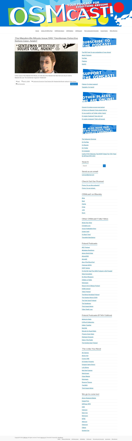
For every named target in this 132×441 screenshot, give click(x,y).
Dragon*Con (85, 401)
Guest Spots (104, 31)
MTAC (83, 419)
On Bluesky (85, 145)
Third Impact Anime (87, 306)
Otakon (84, 427)
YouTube (84, 58)
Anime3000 (85, 256)
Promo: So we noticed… (89, 188)
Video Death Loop (87, 309)
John (83, 210)
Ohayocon (85, 424)
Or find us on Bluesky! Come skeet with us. (94, 110)
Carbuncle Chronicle (38, 81)
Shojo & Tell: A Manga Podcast (91, 286)
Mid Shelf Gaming (87, 370)
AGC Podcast (86, 247)
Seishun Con (85, 430)
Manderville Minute (59, 81)
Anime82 (84, 259)
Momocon (85, 416)
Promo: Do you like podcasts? (91, 185)
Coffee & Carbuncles (88, 322)
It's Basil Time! (86, 234)
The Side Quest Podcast (89, 300)
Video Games (72, 81)
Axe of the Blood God (88, 262)
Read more (74, 84)
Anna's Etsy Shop (87, 223)
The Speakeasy (86, 303)
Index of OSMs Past (47, 31)
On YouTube (85, 142)
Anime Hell (85, 356)
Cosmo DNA (85, 358)
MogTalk (84, 328)
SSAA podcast (86, 289)
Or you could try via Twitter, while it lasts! (94, 113)
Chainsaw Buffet (87, 265)
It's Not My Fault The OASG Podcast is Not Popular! (97, 271)
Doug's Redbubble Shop (89, 228)
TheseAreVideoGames (88, 237)
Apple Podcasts (86, 55)
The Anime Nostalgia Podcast (90, 294)
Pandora (84, 61)
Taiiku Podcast (86, 292)
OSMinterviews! (59, 31)
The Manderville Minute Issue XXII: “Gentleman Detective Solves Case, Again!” (46, 39)
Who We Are (113, 31)
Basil (18, 81)
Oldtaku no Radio (87, 280)
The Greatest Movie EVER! (89, 297)
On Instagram (86, 151)
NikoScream (85, 373)
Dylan (83, 207)
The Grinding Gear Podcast (90, 343)
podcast (67, 81)
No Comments (21, 84)
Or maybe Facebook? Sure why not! (92, 116)
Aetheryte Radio (86, 319)
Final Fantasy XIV (48, 81)
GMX (83, 407)
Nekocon (84, 422)
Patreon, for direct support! (90, 84)
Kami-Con (85, 413)
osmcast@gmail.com (88, 175)
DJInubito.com (86, 226)
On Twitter (85, 148)
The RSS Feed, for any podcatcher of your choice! (96, 52)
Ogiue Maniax (86, 376)
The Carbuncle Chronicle (91, 31)
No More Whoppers (87, 277)
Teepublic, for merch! (88, 87)
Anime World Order (87, 253)
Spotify (84, 64)
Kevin (83, 213)
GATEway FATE (86, 404)
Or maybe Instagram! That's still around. (93, 119)
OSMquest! (78, 31)
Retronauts (85, 283)
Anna (83, 198)
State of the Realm (87, 340)
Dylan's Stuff (85, 231)
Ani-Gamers (85, 353)
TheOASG (85, 385)
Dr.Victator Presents (88, 361)
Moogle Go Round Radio (89, 331)
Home (37, 31)
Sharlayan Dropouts (87, 337)
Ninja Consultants (87, 274)
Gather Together (86, 325)
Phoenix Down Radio (88, 334)
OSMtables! (69, 31)
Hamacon (84, 410)
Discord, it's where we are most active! (93, 107)
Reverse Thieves (87, 382)
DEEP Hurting (86, 268)
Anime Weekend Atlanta (89, 398)
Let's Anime (85, 367)
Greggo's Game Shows (88, 364)
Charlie (84, 204)
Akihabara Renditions (88, 250)
